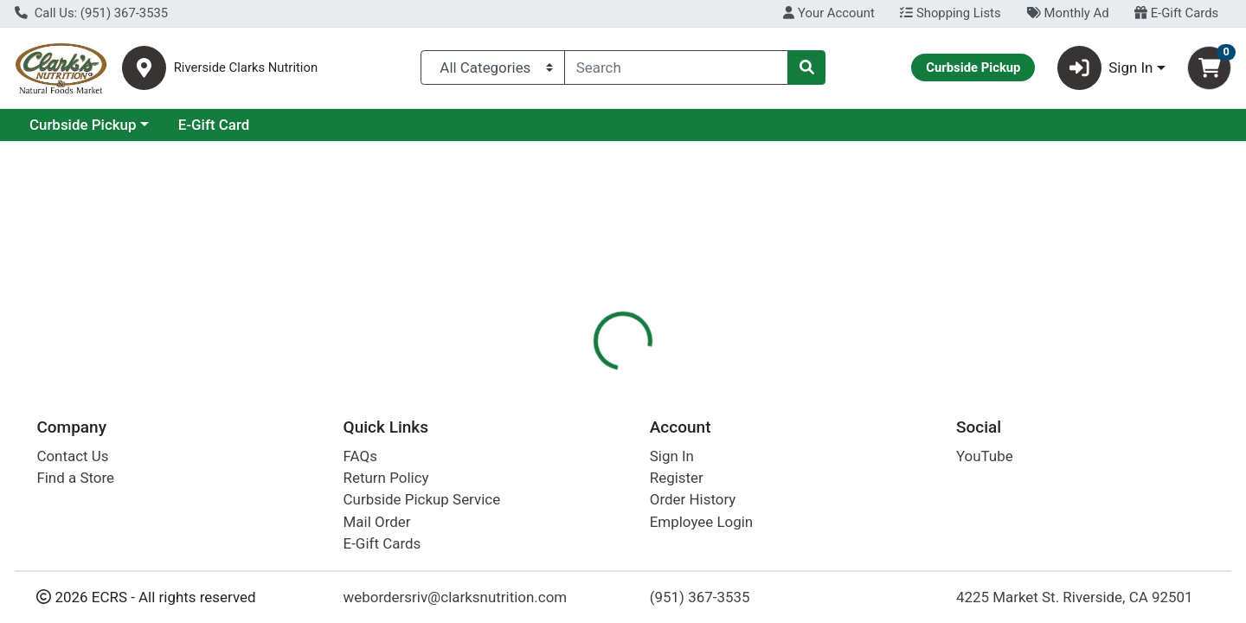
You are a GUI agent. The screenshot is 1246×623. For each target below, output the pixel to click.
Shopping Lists (950, 13)
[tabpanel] (882, 481)
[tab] (567, 375)
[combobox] (676, 67)
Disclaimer (746, 376)
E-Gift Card (364, 124)
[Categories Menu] (493, 67)
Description (651, 376)
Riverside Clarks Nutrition (246, 67)
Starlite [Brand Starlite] (724, 464)
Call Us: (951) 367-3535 (91, 13)
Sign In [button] (1105, 68)
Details (568, 376)
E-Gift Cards (1176, 13)
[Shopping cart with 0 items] (1209, 68)
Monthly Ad (1067, 13)
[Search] (676, 67)
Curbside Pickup (232, 124)
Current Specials (83, 124)
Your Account (828, 13)
